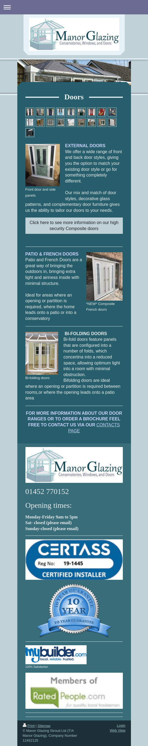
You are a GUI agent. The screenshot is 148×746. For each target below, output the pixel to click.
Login (121, 725)
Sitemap (44, 726)
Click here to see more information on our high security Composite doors (73, 225)
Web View (117, 730)
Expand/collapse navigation (74, 7)
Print (29, 726)
